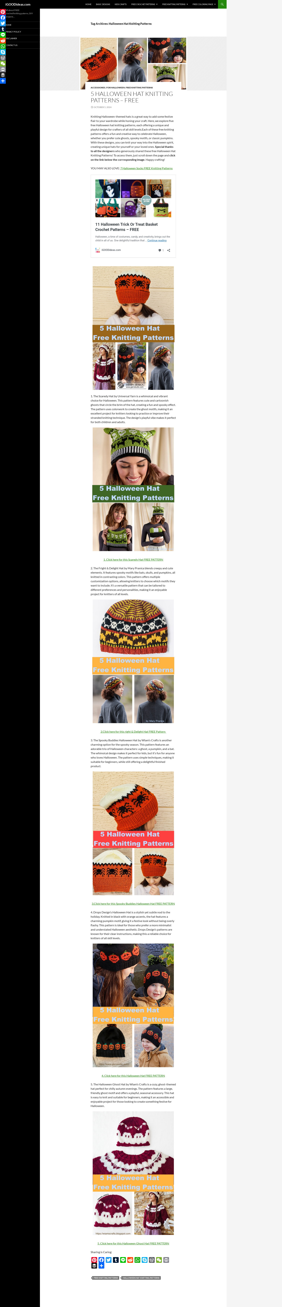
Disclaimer (11, 38)
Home (88, 4)
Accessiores (98, 87)
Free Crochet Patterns (143, 4)
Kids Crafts (121, 4)
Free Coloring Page (203, 4)
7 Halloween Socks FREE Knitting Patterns (146, 168)
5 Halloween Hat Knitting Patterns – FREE (132, 97)
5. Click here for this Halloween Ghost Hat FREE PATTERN (133, 1243)
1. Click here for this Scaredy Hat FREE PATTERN (133, 559)
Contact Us (11, 45)
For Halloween (115, 87)
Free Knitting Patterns (173, 4)
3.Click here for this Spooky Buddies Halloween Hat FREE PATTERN (133, 903)
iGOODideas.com (17, 4)
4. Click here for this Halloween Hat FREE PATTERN (133, 1075)
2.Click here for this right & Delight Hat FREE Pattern (133, 731)
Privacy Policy (13, 32)
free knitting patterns (106, 1278)
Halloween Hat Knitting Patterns (141, 1278)
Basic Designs (103, 4)
